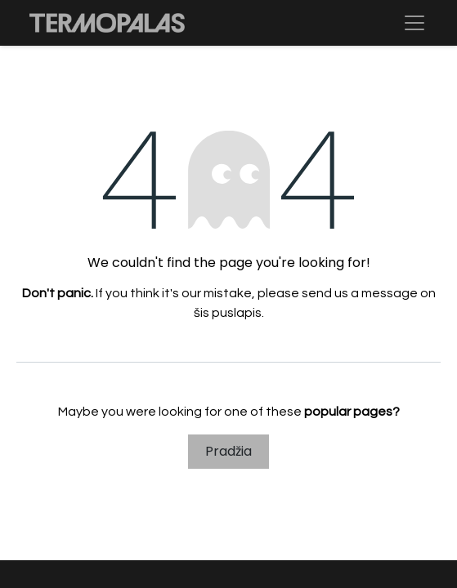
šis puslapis (228, 312)
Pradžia (228, 451)
